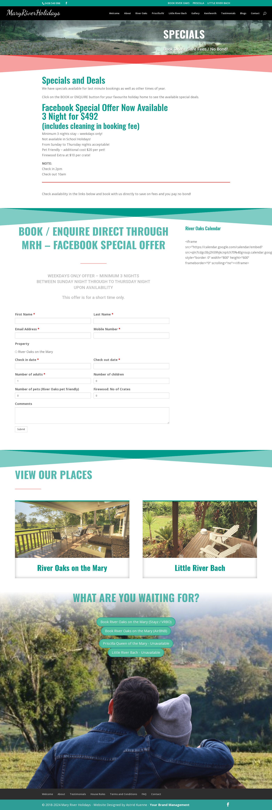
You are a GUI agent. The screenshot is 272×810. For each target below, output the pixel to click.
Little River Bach (178, 13)
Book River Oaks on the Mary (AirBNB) (136, 631)
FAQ (144, 794)
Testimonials (228, 13)
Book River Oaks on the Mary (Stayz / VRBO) (136, 621)
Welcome (114, 13)
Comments (23, 404)
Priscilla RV (158, 13)
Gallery (195, 13)
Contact (255, 13)
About (127, 13)
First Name (25, 314)
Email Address (27, 329)
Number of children (109, 374)
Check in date (27, 360)
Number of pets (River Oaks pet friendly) (47, 389)
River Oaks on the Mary (34, 352)
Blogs (243, 13)
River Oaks (141, 13)
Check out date (107, 360)
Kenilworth (210, 13)
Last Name (103, 314)
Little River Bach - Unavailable (136, 652)
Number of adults (30, 374)
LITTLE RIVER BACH (218, 3)
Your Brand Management (169, 805)
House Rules (98, 794)
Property (22, 344)
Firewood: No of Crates (112, 389)
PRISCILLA (198, 3)
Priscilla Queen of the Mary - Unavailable (136, 643)
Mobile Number (107, 329)
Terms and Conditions (123, 794)
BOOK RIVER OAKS (178, 3)
